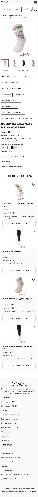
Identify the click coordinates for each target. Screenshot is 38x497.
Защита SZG (5, 436)
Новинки (4, 410)
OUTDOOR (5, 440)
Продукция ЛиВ (14, 15)
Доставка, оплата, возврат (11, 457)
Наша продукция (7, 453)
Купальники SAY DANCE (9, 423)
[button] (34, 63)
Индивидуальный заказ (9, 462)
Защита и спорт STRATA (9, 428)
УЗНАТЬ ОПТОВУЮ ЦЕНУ (13, 156)
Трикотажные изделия (9, 419)
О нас (3, 449)
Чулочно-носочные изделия (10, 415)
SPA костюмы (5, 432)
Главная (3, 15)
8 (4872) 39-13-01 (8, 479)
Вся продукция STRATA (9, 406)
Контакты (4, 466)
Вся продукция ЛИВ (8, 402)
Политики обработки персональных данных (19, 488)
